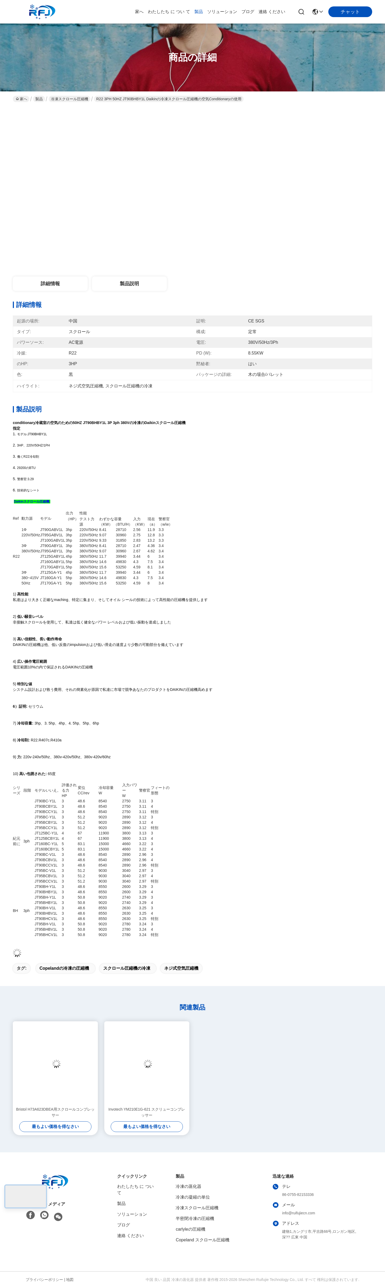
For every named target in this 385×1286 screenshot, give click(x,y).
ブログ (247, 11)
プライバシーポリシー (44, 1279)
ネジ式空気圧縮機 (181, 968)
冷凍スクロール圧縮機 (69, 99)
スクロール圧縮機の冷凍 (126, 968)
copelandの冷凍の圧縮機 (64, 968)
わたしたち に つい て (169, 11)
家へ (139, 11)
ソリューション (222, 11)
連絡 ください (272, 11)
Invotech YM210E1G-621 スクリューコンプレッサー (147, 1112)
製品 (198, 11)
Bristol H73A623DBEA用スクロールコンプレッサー (55, 1112)
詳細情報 (50, 283)
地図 (70, 1279)
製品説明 (129, 283)
